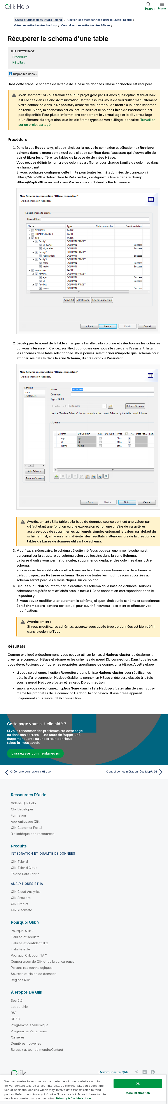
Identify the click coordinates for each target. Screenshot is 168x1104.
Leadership (19, 1006)
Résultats (18, 62)
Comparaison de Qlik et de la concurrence (43, 961)
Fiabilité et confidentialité (30, 943)
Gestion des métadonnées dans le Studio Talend (99, 19)
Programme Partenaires (29, 1031)
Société (17, 1000)
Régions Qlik (20, 980)
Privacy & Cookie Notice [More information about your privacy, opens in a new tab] (73, 1098)
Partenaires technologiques (31, 967)
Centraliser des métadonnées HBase (85, 25)
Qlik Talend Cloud (24, 868)
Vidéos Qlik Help (23, 803)
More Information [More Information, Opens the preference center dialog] (138, 1093)
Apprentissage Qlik (25, 821)
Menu (162, 8)
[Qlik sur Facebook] (153, 1072)
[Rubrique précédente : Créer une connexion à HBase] (42, 772)
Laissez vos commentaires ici (35, 753)
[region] (83, 1089)
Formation (18, 815)
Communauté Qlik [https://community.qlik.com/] (113, 1072)
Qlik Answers (21, 898)
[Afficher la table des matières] (8, 20)
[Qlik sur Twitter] (136, 1072)
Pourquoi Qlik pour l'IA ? (29, 955)
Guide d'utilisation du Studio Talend (38, 19)
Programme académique (29, 1025)
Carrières (18, 1037)
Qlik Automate (21, 910)
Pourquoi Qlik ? (22, 931)
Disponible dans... (25, 74)
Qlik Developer (22, 809)
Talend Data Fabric (25, 874)
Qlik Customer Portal (26, 827)
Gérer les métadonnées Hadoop (35, 25)
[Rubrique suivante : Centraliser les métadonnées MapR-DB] (125, 772)
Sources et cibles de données (33, 974)
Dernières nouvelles (26, 1043)
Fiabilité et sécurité (25, 937)
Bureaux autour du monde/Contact (37, 1049)
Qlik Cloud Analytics (25, 891)
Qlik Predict (19, 904)
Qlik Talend (19, 861)
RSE (14, 1013)
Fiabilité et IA (20, 949)
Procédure (20, 57)
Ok (138, 1083)
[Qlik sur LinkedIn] (144, 1072)
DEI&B (15, 1019)
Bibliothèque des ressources (32, 834)
